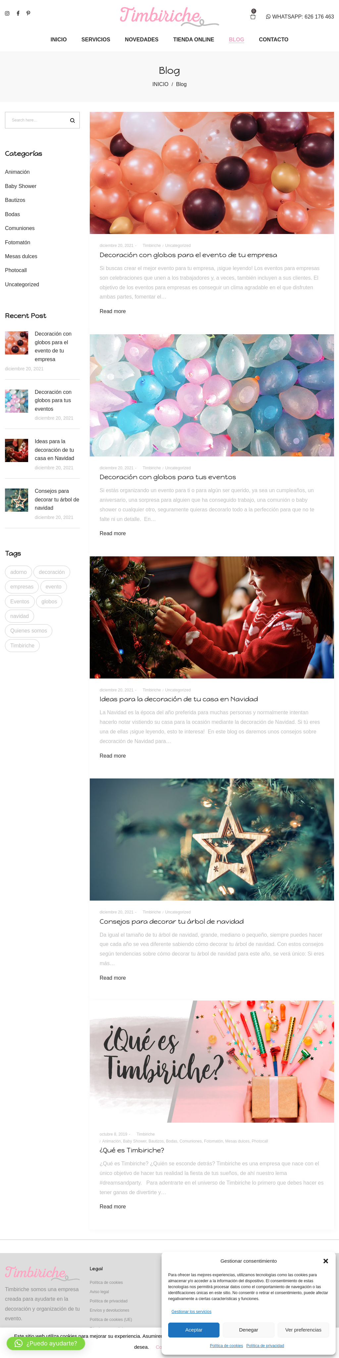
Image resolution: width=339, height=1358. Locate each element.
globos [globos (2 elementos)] (49, 601)
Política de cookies (226, 1345)
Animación (111, 1141)
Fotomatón (213, 1141)
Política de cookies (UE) (111, 1319)
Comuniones (190, 1141)
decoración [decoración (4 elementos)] (52, 572)
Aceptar (194, 1330)
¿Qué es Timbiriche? (132, 1150)
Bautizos (156, 1141)
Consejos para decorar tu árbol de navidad (172, 921)
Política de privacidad (265, 1345)
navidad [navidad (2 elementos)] (19, 616)
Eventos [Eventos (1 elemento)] (19, 601)
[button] (325, 1261)
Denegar (248, 1330)
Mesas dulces (237, 1141)
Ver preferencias (303, 1330)
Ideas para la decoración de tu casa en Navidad (179, 699)
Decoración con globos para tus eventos (168, 477)
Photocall (260, 1141)
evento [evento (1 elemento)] (54, 586)
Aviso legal (99, 1291)
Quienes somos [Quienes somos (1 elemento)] (28, 630)
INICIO (160, 84)
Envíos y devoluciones (109, 1310)
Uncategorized (178, 245)
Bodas (171, 1141)
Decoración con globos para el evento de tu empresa (188, 255)
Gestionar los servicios (191, 1311)
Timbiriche (149, 245)
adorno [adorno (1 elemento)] (18, 572)
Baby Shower (134, 1141)
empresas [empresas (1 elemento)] (21, 586)
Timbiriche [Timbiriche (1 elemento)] (22, 645)
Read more (113, 311)
